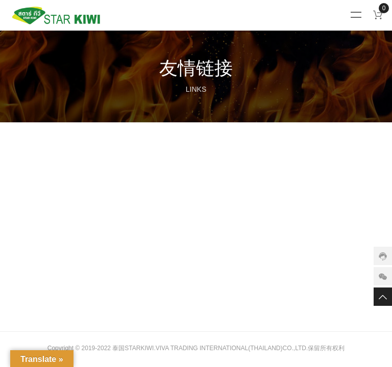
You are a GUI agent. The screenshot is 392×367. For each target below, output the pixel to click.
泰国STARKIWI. (133, 348)
